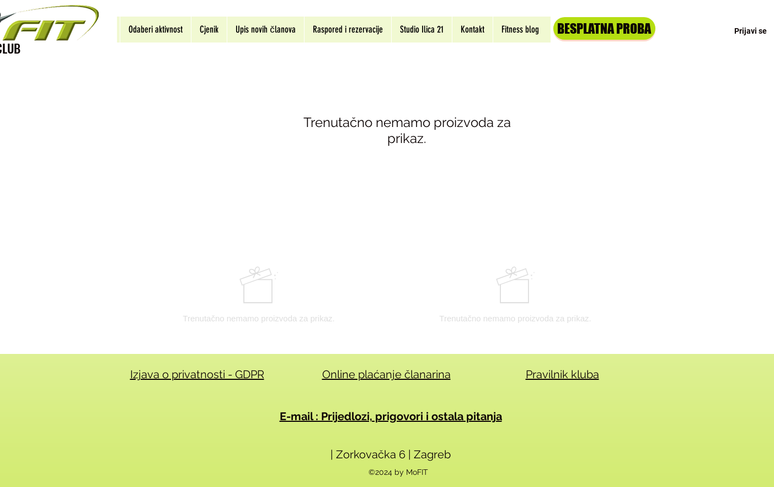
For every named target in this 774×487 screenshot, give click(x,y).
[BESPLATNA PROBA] (604, 28)
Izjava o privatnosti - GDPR (197, 374)
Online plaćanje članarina (386, 374)
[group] (387, 294)
